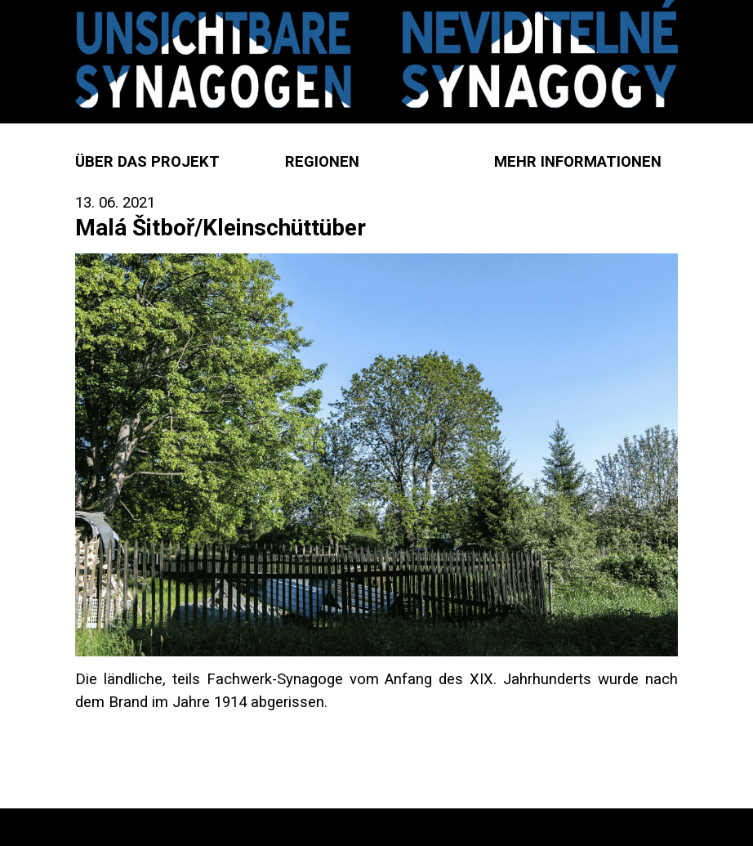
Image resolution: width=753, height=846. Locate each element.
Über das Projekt (147, 162)
